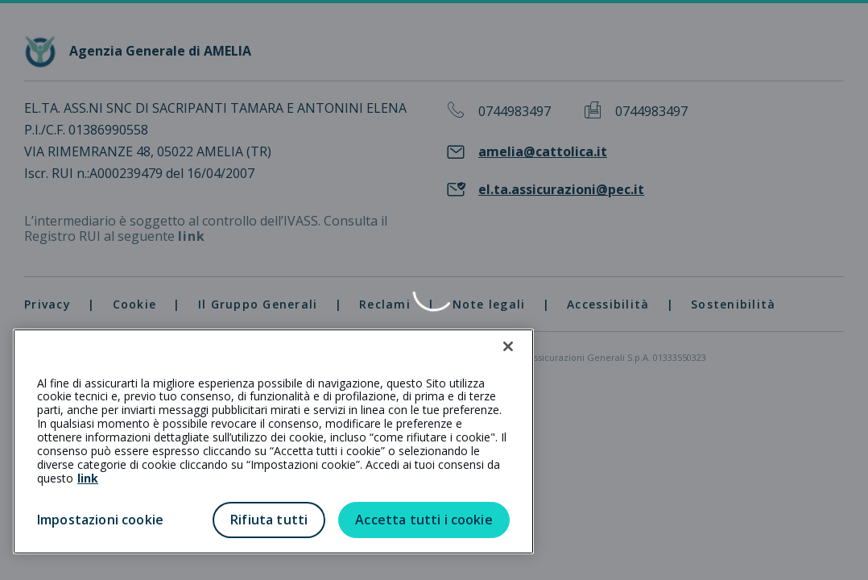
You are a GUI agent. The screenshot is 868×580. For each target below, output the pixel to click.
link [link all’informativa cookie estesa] (87, 478)
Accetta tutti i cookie (424, 519)
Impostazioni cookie (100, 519)
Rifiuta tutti (269, 519)
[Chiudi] (508, 346)
